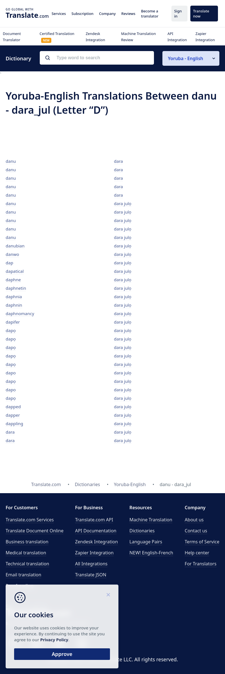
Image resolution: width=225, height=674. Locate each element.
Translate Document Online (34, 531)
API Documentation (95, 531)
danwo (12, 254)
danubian (15, 246)
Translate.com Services (30, 520)
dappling (14, 423)
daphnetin (16, 288)
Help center (197, 553)
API (94, 520)
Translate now (201, 13)
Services (59, 13)
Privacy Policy (54, 639)
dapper (13, 415)
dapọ (11, 330)
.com (27, 15)
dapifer (13, 322)
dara (10, 432)
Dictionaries (142, 531)
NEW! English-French (151, 553)
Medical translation (26, 553)
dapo (11, 373)
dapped (13, 406)
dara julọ (122, 203)
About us (194, 520)
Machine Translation (150, 520)
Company (107, 13)
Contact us (196, 531)
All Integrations (91, 564)
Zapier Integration (94, 553)
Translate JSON (90, 575)
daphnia (14, 296)
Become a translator (149, 13)
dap (9, 262)
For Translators (201, 564)
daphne (13, 279)
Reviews (128, 13)
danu (11, 161)
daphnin (14, 305)
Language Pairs (145, 542)
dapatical (15, 271)
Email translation (23, 575)
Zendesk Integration (96, 542)
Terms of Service (202, 542)
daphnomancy (20, 313)
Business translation (27, 542)
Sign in (178, 13)
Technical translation (27, 564)
